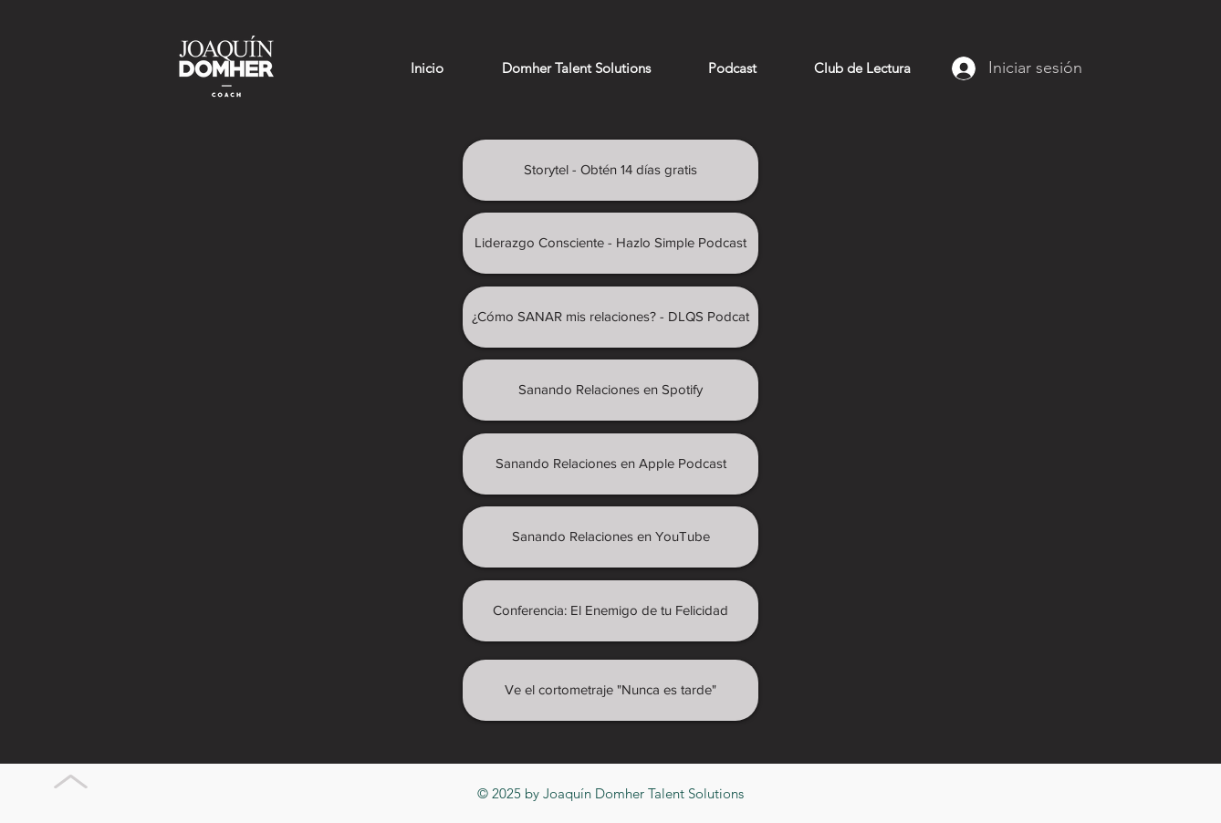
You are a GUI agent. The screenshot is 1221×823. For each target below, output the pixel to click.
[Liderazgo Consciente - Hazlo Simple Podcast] (610, 243)
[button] (732, 68)
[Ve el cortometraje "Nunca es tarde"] (610, 690)
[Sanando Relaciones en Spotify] (610, 390)
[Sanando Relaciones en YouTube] (610, 537)
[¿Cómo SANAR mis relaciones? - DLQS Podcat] (610, 317)
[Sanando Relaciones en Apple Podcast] (610, 464)
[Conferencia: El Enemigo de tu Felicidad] (610, 610)
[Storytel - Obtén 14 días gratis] (610, 170)
